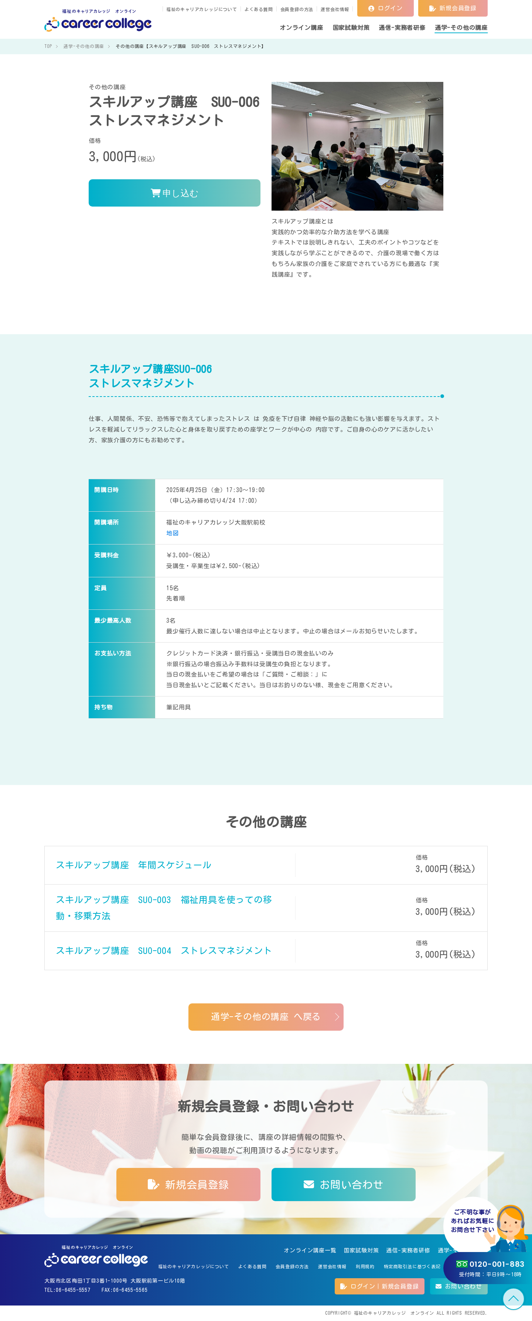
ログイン (385, 8)
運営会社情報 (335, 9)
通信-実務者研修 (408, 1250)
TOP (513, 1299)
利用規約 (365, 1266)
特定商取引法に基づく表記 (412, 1266)
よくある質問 (259, 9)
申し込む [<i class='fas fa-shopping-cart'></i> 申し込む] (175, 192)
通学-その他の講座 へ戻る (266, 1016)
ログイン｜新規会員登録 (379, 1286)
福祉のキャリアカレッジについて (201, 9)
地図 (172, 533)
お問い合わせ (343, 1184)
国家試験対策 (361, 1250)
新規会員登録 (453, 8)
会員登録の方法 (297, 9)
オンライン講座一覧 (310, 1250)
